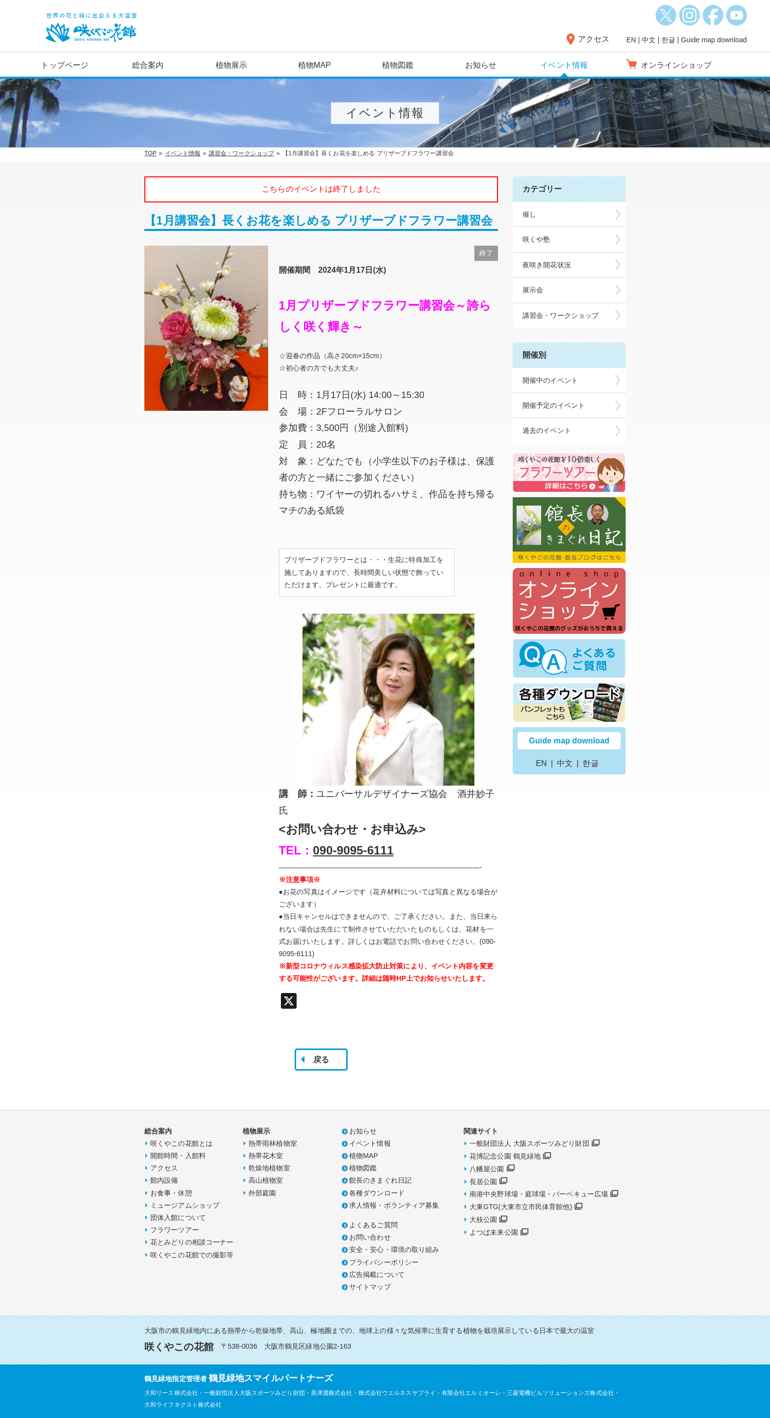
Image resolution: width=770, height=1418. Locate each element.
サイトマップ (370, 1287)
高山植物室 (265, 1180)
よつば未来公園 (493, 1232)
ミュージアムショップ (185, 1205)
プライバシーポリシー (383, 1262)
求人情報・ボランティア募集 (394, 1205)
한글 (668, 40)
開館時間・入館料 (178, 1156)
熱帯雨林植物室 (272, 1143)
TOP (150, 153)
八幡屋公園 (486, 1169)
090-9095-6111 (353, 850)
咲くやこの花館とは (181, 1143)
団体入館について (178, 1217)
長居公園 (483, 1182)
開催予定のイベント (553, 405)
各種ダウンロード (377, 1193)
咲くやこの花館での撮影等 (191, 1255)
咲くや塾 (536, 239)
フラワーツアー (174, 1230)
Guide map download (714, 40)
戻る (321, 1059)
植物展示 (231, 65)
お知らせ (480, 65)
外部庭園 (262, 1193)
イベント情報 (564, 65)
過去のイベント (546, 430)
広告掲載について (377, 1274)
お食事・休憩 (171, 1193)
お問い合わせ (370, 1237)
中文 (649, 40)
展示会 (532, 290)
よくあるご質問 (373, 1225)
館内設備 (164, 1180)
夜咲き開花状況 (546, 265)
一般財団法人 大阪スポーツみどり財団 (529, 1143)
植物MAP (314, 65)
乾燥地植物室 (269, 1168)
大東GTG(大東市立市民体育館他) (520, 1207)
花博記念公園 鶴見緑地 (505, 1156)
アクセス (593, 39)
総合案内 (148, 65)
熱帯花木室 (265, 1156)
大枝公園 (483, 1219)
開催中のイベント (550, 380)
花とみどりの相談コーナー (191, 1242)
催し (529, 214)
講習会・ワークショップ (241, 153)
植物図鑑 (397, 65)
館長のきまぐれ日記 (380, 1180)
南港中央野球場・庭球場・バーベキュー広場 (538, 1194)
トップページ (64, 65)
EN (631, 40)
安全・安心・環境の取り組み (394, 1249)
